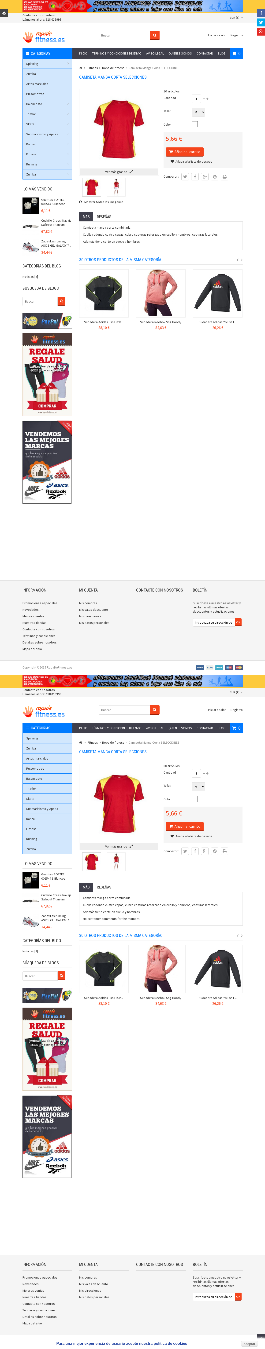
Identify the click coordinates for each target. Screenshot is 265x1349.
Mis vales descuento (93, 609)
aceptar (249, 1344)
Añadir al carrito (187, 151)
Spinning (47, 64)
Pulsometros (35, 94)
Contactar (205, 53)
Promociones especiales (39, 603)
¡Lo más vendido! (37, 188)
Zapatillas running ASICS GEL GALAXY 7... (56, 243)
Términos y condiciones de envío (117, 53)
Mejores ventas (33, 616)
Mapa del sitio (32, 649)
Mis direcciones (90, 616)
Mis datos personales (94, 623)
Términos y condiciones (39, 636)
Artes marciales (37, 84)
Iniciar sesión (217, 35)
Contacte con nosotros (38, 15)
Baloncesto (47, 104)
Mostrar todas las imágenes (101, 202)
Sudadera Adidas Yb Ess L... (218, 322)
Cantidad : (170, 98)
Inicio (83, 53)
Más (86, 217)
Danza (47, 144)
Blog (221, 53)
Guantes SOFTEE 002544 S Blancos (53, 201)
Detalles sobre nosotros (39, 642)
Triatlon (47, 114)
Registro (237, 35)
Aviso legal (155, 53)
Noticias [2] (30, 276)
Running (47, 164)
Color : (168, 124)
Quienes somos (180, 53)
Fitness (47, 154)
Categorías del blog (41, 265)
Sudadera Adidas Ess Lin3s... (103, 322)
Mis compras (88, 603)
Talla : (167, 111)
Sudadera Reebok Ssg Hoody (160, 322)
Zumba (31, 74)
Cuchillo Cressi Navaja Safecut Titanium (56, 222)
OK (238, 622)
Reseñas (104, 217)
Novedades (30, 609)
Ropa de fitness (113, 68)
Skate (47, 124)
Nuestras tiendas (34, 623)
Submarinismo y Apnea (47, 134)
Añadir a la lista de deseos (191, 161)
